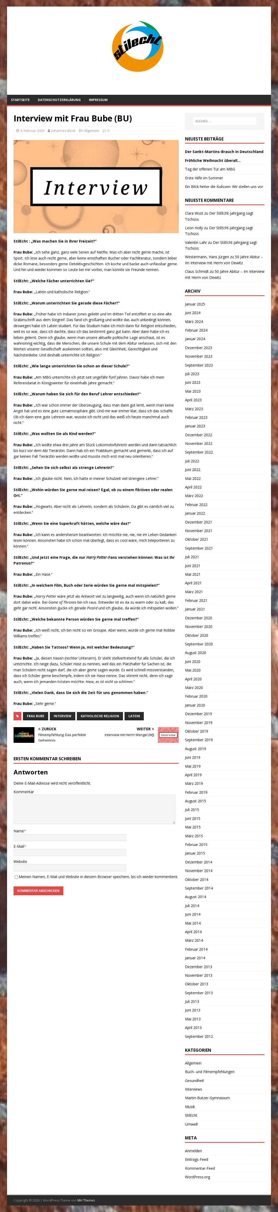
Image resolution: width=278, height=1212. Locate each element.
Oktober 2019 (196, 731)
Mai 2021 (193, 574)
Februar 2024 (196, 330)
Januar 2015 (195, 853)
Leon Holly (194, 227)
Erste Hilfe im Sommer (204, 177)
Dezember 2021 (198, 522)
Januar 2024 (195, 338)
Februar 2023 (196, 417)
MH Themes (86, 1200)
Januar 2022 (195, 513)
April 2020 (193, 678)
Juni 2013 (192, 1010)
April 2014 (193, 931)
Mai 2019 (193, 766)
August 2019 (195, 748)
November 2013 (198, 975)
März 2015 (194, 835)
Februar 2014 (196, 949)
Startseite (20, 100)
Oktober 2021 (196, 539)
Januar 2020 (195, 705)
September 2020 (199, 644)
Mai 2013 (193, 1018)
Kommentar (24, 791)
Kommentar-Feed (200, 1168)
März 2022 (194, 495)
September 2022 (199, 452)
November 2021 (198, 530)
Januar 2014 (195, 957)
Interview (62, 716)
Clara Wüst (194, 213)
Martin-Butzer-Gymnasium (207, 1097)
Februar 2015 (196, 844)
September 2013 (199, 992)
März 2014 (194, 940)
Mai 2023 (193, 391)
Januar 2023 (195, 425)
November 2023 (198, 356)
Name (19, 830)
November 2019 (198, 722)
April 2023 (193, 399)
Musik (190, 1106)
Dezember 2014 (198, 862)
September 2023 (199, 365)
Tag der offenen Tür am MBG (210, 169)
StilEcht (191, 1115)
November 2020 (198, 626)
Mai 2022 (193, 478)
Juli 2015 (192, 809)
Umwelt (191, 1124)
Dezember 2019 (198, 713)
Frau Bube (35, 716)
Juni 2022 (192, 469)
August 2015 (195, 800)
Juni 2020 (192, 661)
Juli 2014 (192, 905)
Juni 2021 (192, 565)
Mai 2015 (193, 827)
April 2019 (193, 774)
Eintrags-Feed (196, 1159)
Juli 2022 (192, 460)
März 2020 (194, 687)
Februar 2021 (196, 600)
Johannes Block (63, 130)
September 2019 (199, 739)
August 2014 (195, 896)
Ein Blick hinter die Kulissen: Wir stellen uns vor (224, 186)
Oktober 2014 (196, 879)
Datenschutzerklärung (59, 100)
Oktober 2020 (196, 635)
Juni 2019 (192, 757)
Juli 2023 (192, 373)
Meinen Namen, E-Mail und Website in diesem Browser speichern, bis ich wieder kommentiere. (98, 876)
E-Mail (19, 846)
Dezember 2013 (198, 966)
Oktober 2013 (196, 983)
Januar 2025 (195, 304)
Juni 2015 (192, 818)
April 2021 (193, 582)
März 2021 (194, 591)
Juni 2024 (192, 312)
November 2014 (198, 870)
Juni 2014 (192, 914)
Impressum (98, 100)
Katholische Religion (100, 716)
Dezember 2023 (198, 347)
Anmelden (193, 1150)
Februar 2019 (196, 792)
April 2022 (193, 487)
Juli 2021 (192, 556)
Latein (134, 716)
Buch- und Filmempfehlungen (209, 1071)
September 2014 (199, 888)
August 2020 (195, 652)
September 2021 (199, 548)
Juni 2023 (192, 382)
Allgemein (91, 130)
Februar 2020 (196, 696)
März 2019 (194, 783)
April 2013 (193, 1027)
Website (20, 861)
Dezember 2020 (198, 617)
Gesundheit (194, 1080)
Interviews (193, 1089)
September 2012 (199, 1036)
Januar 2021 (195, 609)
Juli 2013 (192, 1001)
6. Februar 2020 (32, 130)
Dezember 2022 (198, 434)
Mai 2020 (193, 670)
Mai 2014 (193, 923)
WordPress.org (197, 1176)
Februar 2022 (196, 504)
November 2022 (198, 443)
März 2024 (194, 321)
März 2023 (194, 408)
